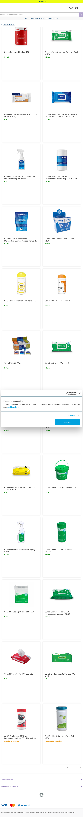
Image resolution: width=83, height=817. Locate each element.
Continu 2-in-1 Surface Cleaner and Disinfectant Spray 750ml (19, 177)
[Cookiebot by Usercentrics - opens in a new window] (67, 393)
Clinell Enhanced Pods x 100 (16, 52)
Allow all (67, 422)
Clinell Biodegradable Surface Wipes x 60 (61, 675)
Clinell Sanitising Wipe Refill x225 (19, 612)
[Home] (81, 7)
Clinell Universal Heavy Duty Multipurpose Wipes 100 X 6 (57, 613)
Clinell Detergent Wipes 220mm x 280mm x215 (19, 488)
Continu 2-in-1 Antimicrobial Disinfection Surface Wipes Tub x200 (61, 177)
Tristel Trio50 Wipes (13, 363)
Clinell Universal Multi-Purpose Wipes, (58, 551)
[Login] (73, 8)
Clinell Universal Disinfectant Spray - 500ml (20, 551)
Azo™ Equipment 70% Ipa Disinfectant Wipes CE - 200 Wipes (20, 737)
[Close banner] (80, 393)
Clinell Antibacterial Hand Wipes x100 (59, 240)
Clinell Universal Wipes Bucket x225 (61, 487)
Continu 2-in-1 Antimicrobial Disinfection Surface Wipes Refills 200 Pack (21, 240)
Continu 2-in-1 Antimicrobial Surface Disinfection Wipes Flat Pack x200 (61, 115)
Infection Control (9, 24)
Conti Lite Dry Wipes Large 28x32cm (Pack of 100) (20, 115)
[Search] (81, 14)
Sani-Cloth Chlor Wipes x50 (57, 301)
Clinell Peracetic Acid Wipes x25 (18, 674)
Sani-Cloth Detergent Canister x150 (20, 301)
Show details (71, 415)
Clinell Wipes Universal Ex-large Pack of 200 (61, 53)
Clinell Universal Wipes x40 (57, 363)
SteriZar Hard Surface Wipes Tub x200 (59, 737)
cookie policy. (13, 407)
